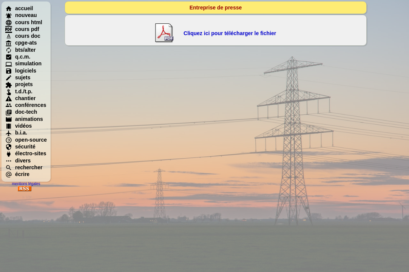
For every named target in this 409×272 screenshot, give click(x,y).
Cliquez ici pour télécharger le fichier (230, 33)
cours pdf (22, 29)
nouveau (21, 15)
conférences (25, 105)
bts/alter (20, 50)
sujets (17, 77)
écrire (17, 174)
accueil (19, 8)
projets (19, 84)
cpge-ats (21, 43)
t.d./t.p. (18, 91)
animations (24, 119)
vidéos (18, 126)
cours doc (22, 36)
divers (18, 161)
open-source (26, 140)
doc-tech (21, 112)
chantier (20, 98)
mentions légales (26, 184)
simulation (23, 63)
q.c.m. (17, 57)
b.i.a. (16, 133)
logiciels (20, 71)
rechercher (23, 167)
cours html (23, 22)
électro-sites (25, 153)
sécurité (20, 147)
